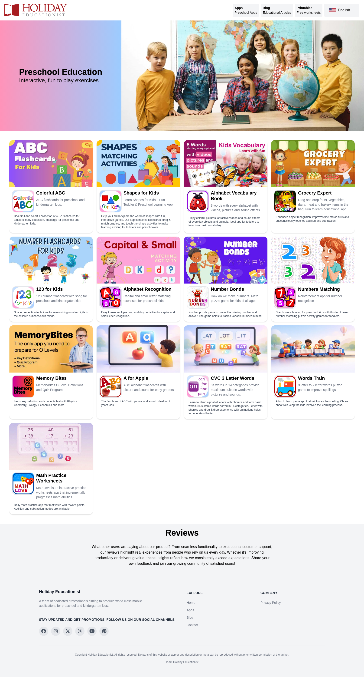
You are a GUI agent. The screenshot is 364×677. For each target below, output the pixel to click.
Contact (192, 625)
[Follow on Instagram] (55, 631)
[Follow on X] (67, 631)
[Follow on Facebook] (43, 631)
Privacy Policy (270, 602)
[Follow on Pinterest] (104, 631)
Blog (190, 617)
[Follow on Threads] (79, 631)
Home (191, 602)
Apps (190, 610)
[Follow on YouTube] (92, 631)
